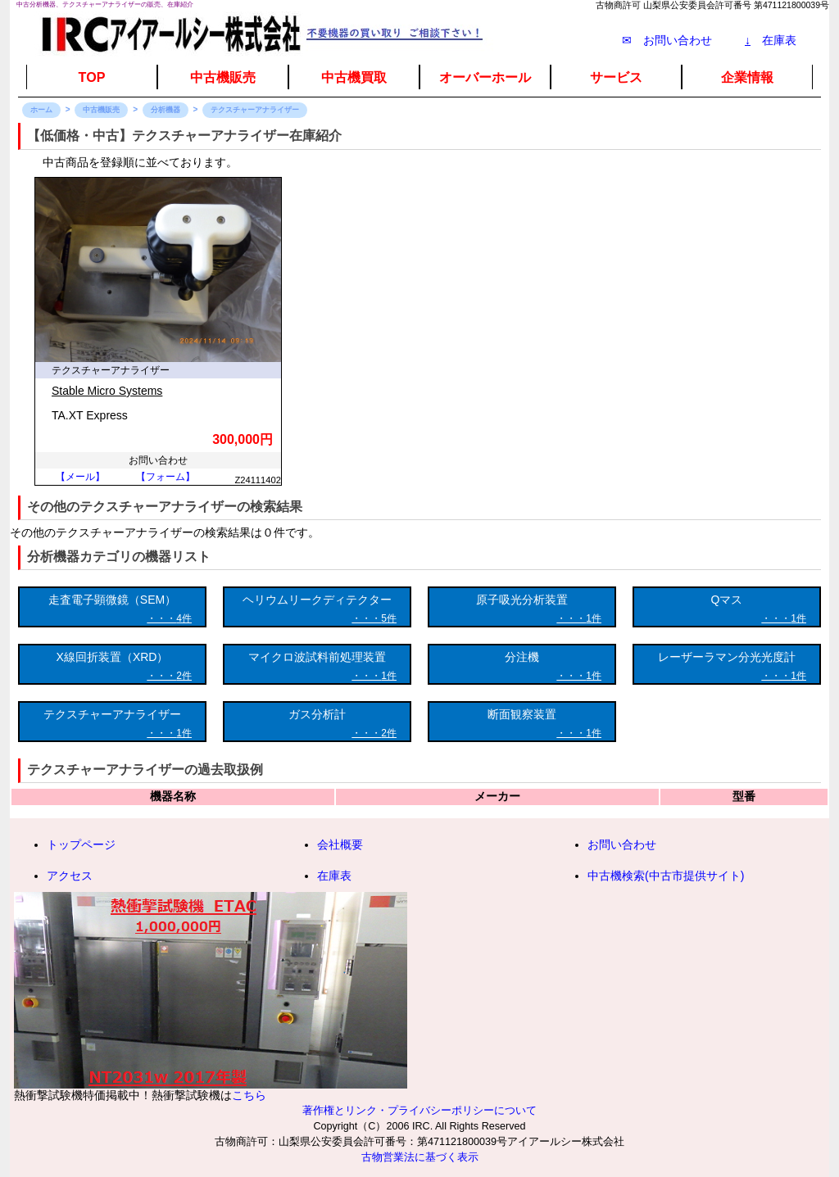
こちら (249, 1095)
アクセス (70, 875)
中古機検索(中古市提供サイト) (665, 875)
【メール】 (80, 476)
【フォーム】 (165, 476)
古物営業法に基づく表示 (419, 1157)
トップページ (81, 844)
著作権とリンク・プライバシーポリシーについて (419, 1110)
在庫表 (770, 40)
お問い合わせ (621, 844)
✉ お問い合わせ (667, 40)
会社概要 (340, 844)
